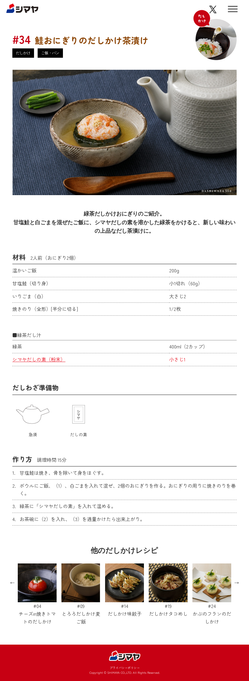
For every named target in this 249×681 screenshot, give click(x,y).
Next (237, 583)
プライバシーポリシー (125, 667)
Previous (12, 583)
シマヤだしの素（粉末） (38, 359)
